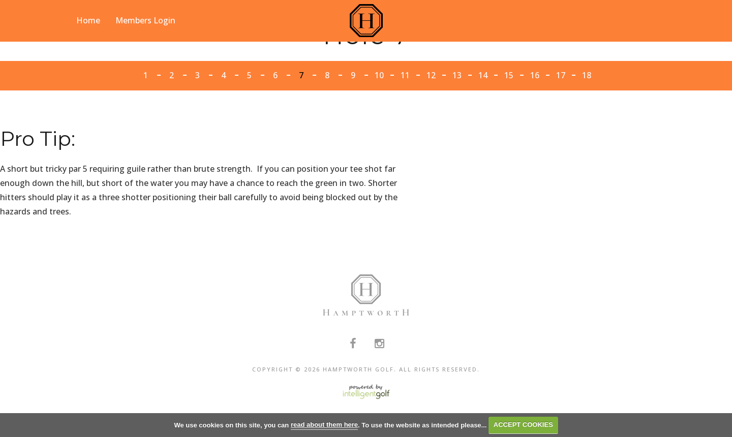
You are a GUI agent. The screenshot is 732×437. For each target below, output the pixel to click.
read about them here (324, 424)
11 (405, 75)
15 (508, 75)
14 (482, 75)
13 (457, 75)
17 (560, 75)
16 (534, 75)
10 (379, 75)
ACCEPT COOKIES (523, 424)
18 (586, 75)
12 (431, 75)
